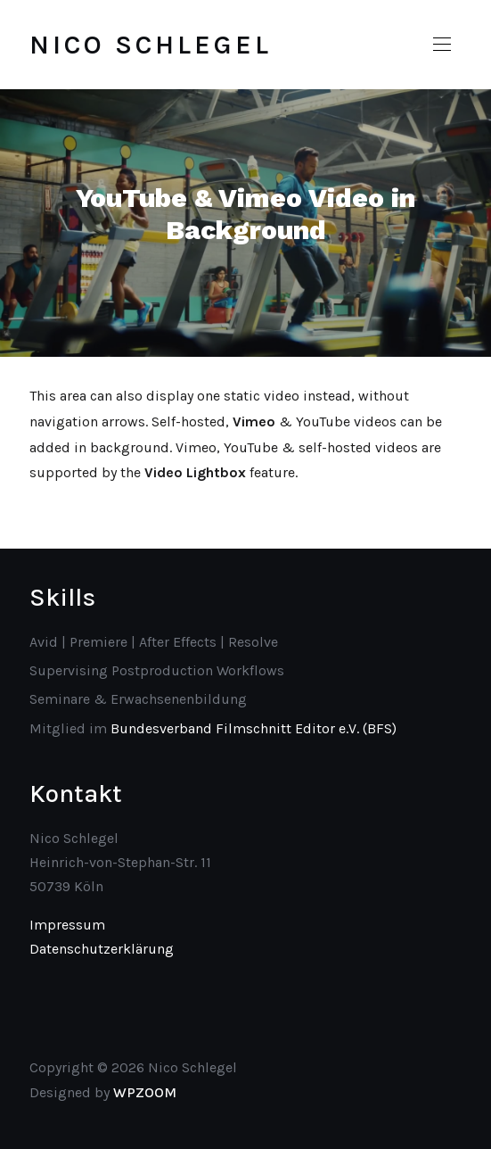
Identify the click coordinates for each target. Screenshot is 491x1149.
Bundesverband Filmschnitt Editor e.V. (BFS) (253, 728)
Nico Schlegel (150, 45)
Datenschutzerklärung (101, 948)
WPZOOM (144, 1092)
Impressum (67, 924)
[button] (442, 44)
